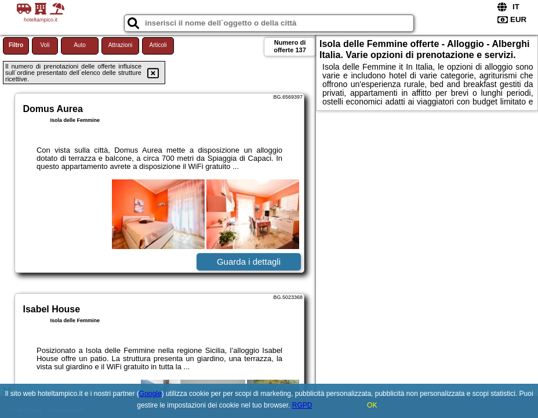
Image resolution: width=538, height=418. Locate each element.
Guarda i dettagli (249, 261)
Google (150, 394)
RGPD (302, 405)
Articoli (157, 45)
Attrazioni (120, 45)
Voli (44, 45)
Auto (80, 45)
